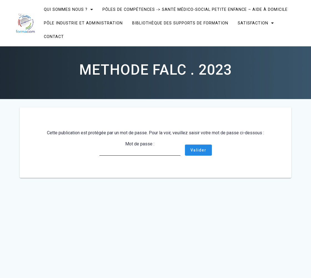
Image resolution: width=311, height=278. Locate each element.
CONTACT (54, 36)
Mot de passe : (139, 148)
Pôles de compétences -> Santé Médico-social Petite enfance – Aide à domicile (195, 9)
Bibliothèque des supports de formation (180, 23)
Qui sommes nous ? (65, 9)
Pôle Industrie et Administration (83, 23)
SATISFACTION (253, 23)
